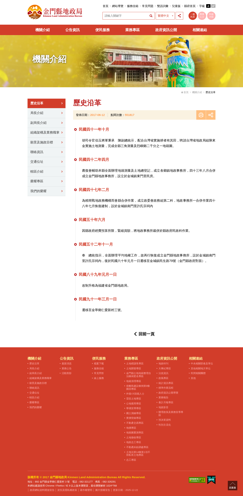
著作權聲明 (86, 490)
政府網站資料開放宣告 (42, 490)
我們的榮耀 (38, 191)
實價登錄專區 (133, 418)
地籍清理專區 (133, 381)
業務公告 (67, 368)
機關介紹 (42, 30)
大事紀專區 (165, 368)
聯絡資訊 (36, 152)
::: (101, 6)
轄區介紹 (36, 171)
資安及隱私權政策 (67, 490)
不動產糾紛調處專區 (137, 447)
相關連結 (200, 30)
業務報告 (163, 397)
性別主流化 (165, 424)
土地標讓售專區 (135, 363)
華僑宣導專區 (133, 408)
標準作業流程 (166, 387)
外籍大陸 (211, 15)
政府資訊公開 (166, 30)
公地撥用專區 (133, 403)
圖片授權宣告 (102, 490)
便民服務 (102, 30)
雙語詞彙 (162, 6)
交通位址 (36, 161)
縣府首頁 (190, 6)
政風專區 (163, 378)
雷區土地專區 (133, 398)
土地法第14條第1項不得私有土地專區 (138, 454)
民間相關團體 (198, 373)
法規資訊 (163, 373)
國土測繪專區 (133, 413)
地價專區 (131, 427)
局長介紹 (36, 113)
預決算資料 (165, 419)
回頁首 (232, 485)
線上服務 (99, 378)
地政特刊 (163, 363)
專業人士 (202, 15)
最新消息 (67, 363)
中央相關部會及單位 (202, 363)
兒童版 (176, 6)
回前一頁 (147, 334)
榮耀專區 (36, 181)
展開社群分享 (179, 16)
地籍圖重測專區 (135, 432)
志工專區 (131, 459)
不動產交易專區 (135, 422)
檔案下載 (99, 363)
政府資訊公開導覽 (168, 392)
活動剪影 (67, 373)
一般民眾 (192, 15)
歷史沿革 (36, 103)
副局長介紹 (38, 123)
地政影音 (163, 407)
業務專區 (132, 30)
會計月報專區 (166, 402)
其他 (193, 378)
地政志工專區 (133, 442)
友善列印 (201, 115)
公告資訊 (72, 30)
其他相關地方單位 (201, 368)
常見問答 (99, 373)
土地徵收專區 (133, 437)
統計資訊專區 (166, 383)
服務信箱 (132, 6)
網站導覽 (117, 6)
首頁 (105, 6)
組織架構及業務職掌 (44, 132)
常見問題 (147, 6)
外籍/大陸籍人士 (135, 393)
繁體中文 (163, 15)
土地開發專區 (133, 368)
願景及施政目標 (41, 142)
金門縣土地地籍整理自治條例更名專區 (138, 375)
